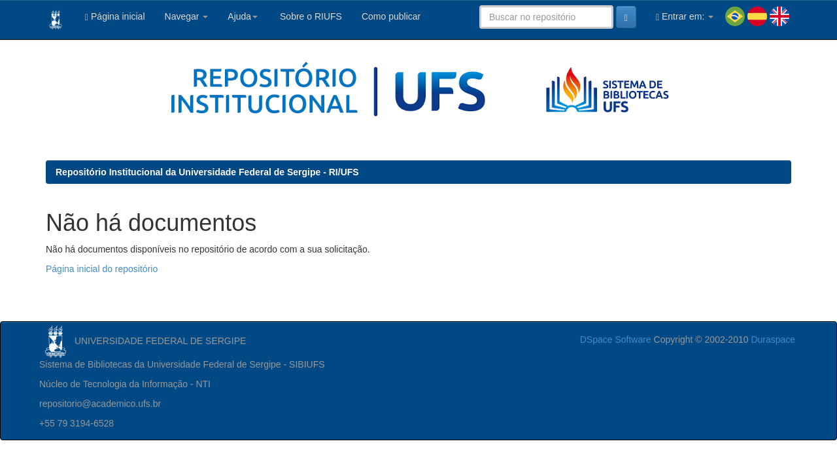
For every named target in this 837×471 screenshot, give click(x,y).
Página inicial (115, 16)
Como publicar (391, 16)
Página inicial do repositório (102, 269)
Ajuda (243, 16)
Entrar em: (684, 16)
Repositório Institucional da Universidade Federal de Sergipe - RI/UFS (207, 172)
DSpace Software (615, 339)
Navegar (187, 16)
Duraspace (773, 339)
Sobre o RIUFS (309, 16)
